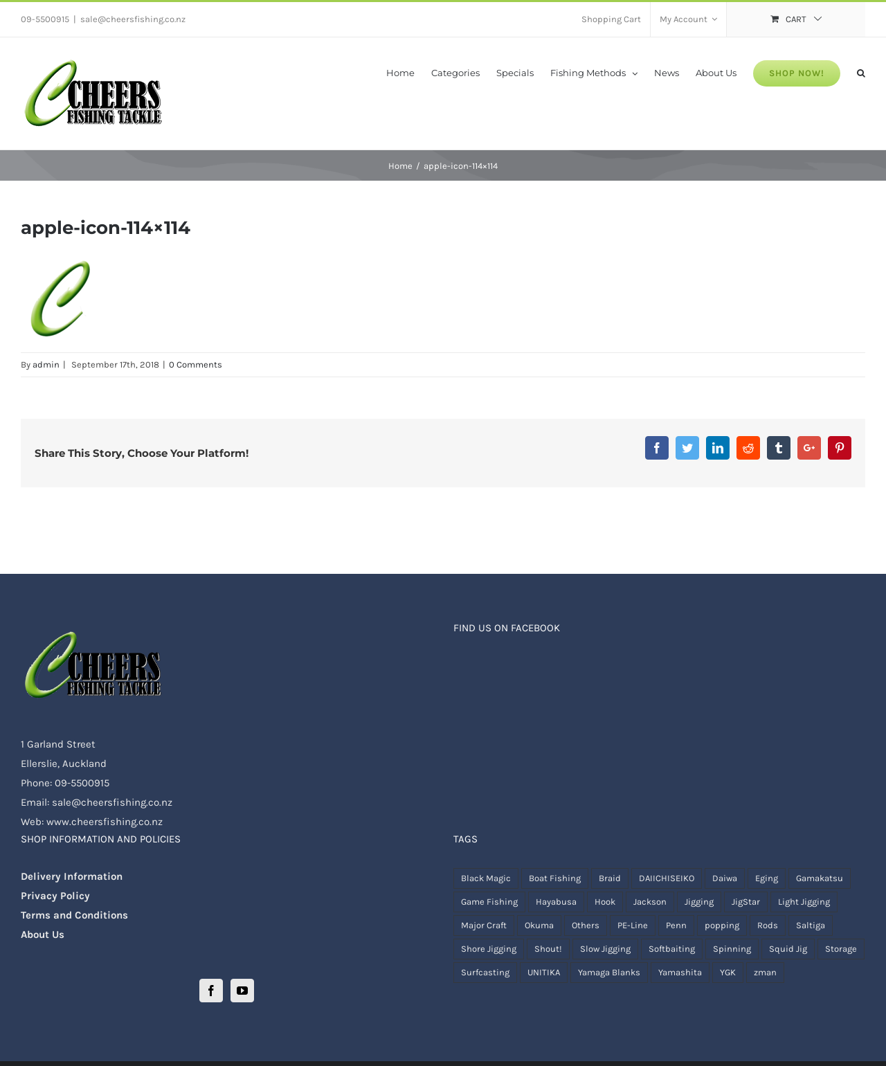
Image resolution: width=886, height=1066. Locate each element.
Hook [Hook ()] (605, 901)
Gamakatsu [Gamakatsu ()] (819, 878)
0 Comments (195, 364)
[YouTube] (242, 990)
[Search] (861, 72)
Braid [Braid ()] (610, 878)
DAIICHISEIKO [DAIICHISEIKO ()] (666, 878)
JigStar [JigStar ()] (746, 901)
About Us (42, 934)
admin (46, 364)
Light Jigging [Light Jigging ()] (804, 901)
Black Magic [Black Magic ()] (486, 878)
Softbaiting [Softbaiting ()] (672, 948)
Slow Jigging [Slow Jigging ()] (605, 948)
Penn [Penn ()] (676, 925)
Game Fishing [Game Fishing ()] (489, 901)
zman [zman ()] (765, 972)
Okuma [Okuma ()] (539, 925)
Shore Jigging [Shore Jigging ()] (488, 948)
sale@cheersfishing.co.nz (133, 19)
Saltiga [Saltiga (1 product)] (810, 925)
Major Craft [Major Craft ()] (484, 925)
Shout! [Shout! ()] (548, 948)
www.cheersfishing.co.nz (104, 821)
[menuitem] (611, 19)
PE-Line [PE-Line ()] (632, 925)
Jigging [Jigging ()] (699, 901)
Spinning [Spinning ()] (732, 948)
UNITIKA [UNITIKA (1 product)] (543, 972)
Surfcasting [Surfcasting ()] (485, 972)
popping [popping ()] (722, 925)
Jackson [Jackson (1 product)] (650, 901)
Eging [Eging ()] (766, 878)
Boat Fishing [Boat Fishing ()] (555, 878)
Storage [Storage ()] (841, 948)
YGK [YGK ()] (728, 972)
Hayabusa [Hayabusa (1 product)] (556, 901)
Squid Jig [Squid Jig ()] (788, 948)
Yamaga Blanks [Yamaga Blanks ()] (609, 972)
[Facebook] (211, 990)
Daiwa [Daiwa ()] (724, 878)
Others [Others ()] (585, 925)
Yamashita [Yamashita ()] (680, 972)
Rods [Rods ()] (767, 925)
